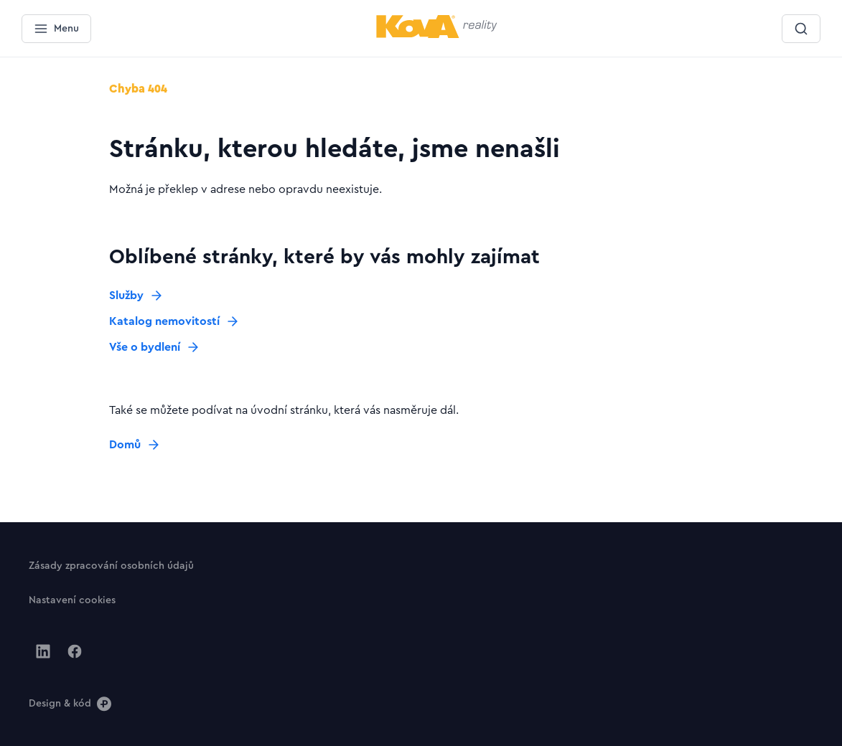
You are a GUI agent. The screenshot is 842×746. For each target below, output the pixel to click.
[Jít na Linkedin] (43, 651)
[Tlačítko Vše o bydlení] (154, 347)
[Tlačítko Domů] (135, 444)
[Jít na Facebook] (74, 651)
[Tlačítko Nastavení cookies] (72, 599)
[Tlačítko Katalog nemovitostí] (174, 321)
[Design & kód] (70, 703)
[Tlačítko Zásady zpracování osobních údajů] (111, 565)
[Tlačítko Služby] (136, 295)
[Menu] (56, 28)
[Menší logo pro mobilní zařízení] (436, 35)
